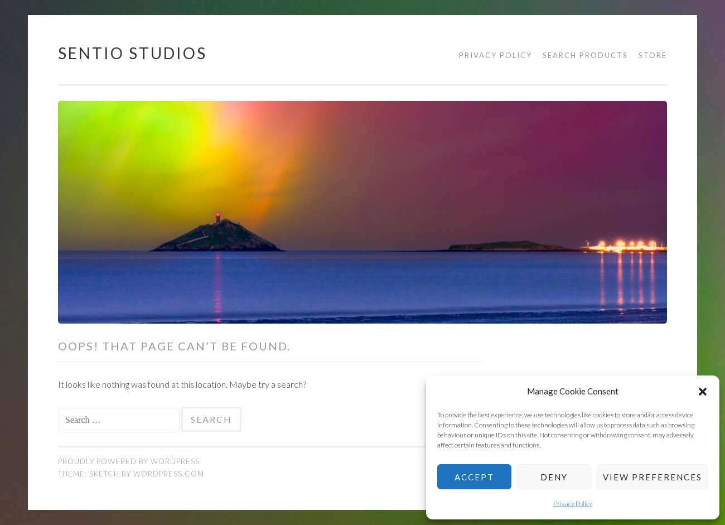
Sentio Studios (132, 53)
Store (653, 55)
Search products (585, 55)
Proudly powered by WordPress (129, 461)
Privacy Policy (572, 503)
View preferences (652, 477)
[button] (702, 391)
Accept (474, 477)
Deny (554, 477)
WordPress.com (168, 473)
